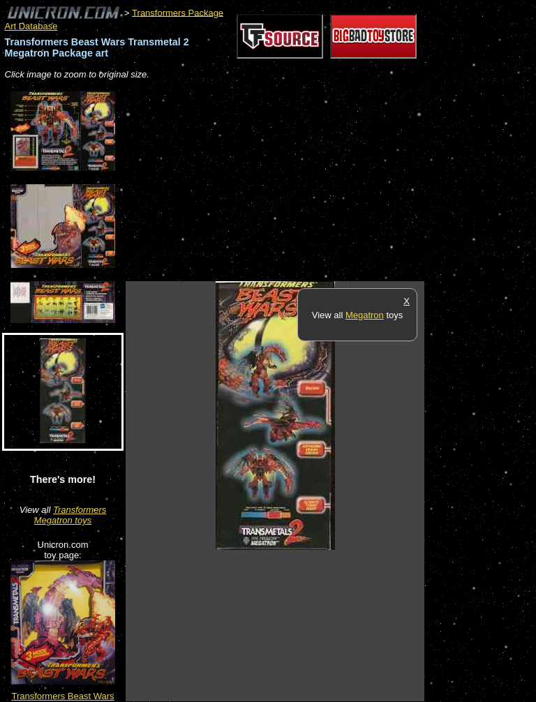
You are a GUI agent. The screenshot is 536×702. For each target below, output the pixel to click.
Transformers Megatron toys (70, 515)
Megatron (364, 315)
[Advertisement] (289, 181)
